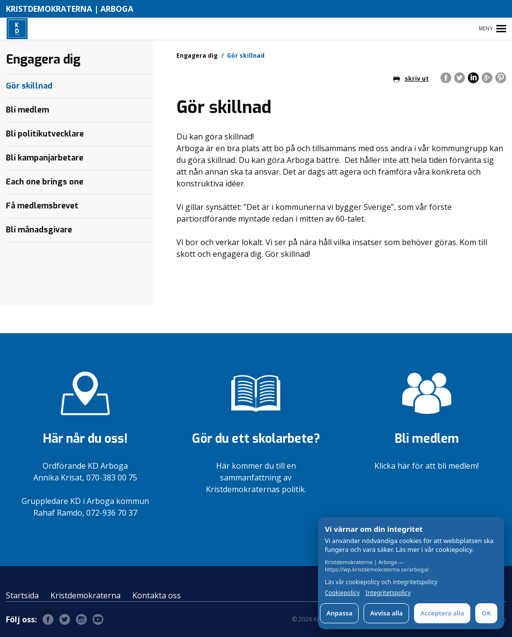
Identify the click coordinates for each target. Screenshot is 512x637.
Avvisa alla (386, 613)
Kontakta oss (156, 595)
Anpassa (339, 613)
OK (486, 613)
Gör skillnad (29, 86)
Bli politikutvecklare (45, 134)
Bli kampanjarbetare (44, 158)
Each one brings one (44, 182)
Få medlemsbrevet (42, 206)
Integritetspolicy (388, 593)
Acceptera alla (442, 613)
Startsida (22, 595)
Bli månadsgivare (39, 230)
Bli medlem (27, 110)
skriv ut (411, 78)
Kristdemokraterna (85, 595)
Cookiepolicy (342, 593)
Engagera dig (197, 55)
